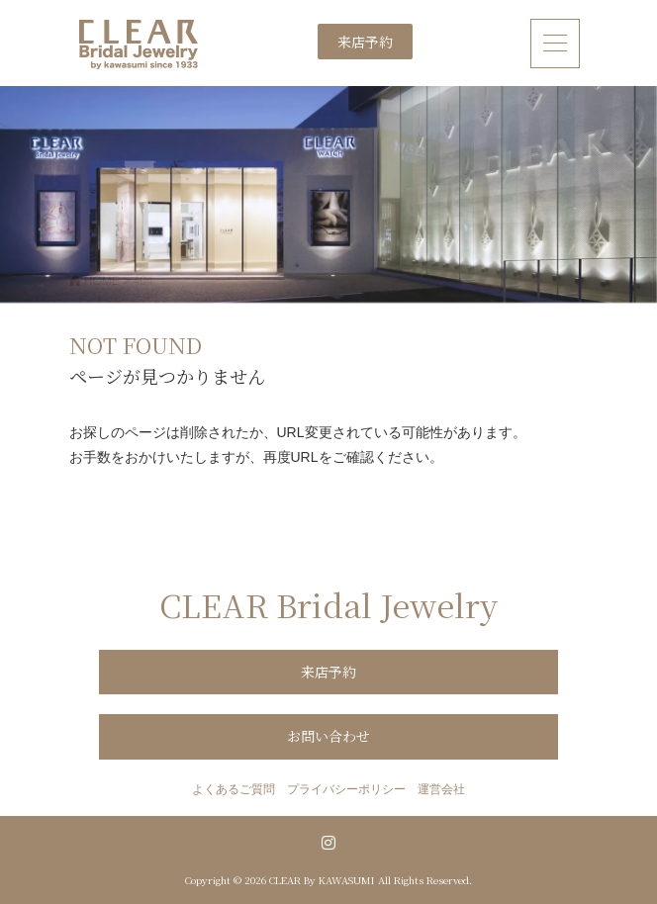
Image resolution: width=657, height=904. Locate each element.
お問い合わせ (328, 736)
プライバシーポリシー (346, 789)
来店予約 (365, 41)
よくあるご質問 (233, 789)
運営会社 (441, 789)
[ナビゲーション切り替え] (555, 43)
